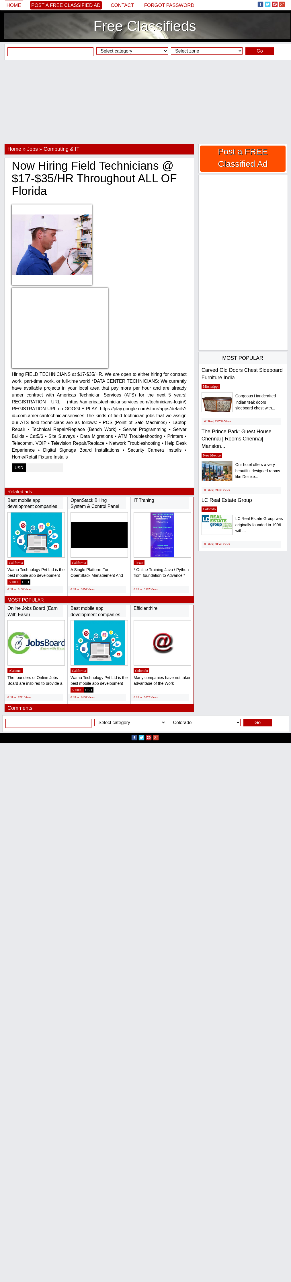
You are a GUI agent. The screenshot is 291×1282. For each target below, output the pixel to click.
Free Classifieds (144, 26)
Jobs (32, 149)
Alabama (15, 671)
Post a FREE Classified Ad (66, 5)
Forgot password (169, 5)
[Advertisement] (145, 102)
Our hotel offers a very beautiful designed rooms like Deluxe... (257, 470)
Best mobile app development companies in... (32, 506)
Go (260, 51)
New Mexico (212, 455)
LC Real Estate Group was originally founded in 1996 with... (259, 524)
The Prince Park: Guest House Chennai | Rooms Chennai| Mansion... (237, 439)
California (16, 563)
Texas (139, 563)
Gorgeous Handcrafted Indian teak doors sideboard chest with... (255, 402)
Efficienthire (145, 608)
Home (14, 5)
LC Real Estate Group (227, 500)
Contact (122, 5)
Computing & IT (61, 149)
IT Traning (144, 500)
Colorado (141, 671)
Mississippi (211, 386)
